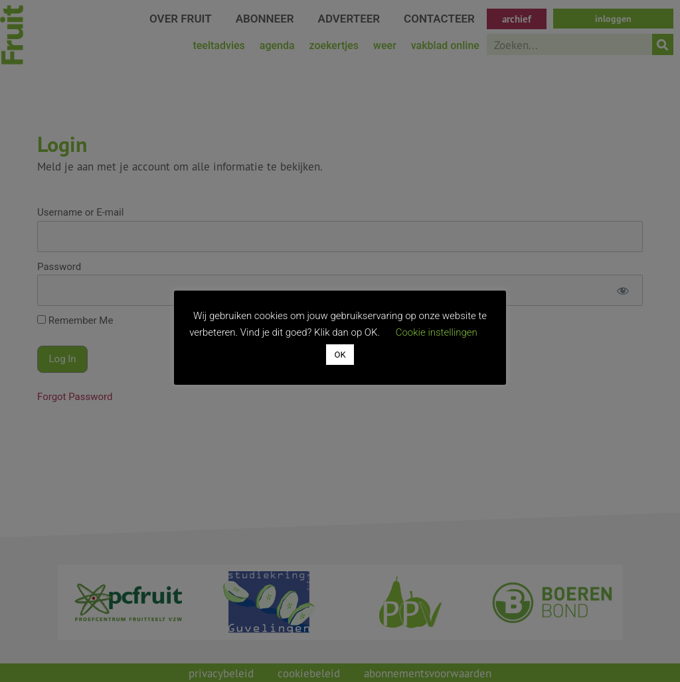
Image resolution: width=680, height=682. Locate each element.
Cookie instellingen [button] (436, 332)
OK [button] (339, 355)
